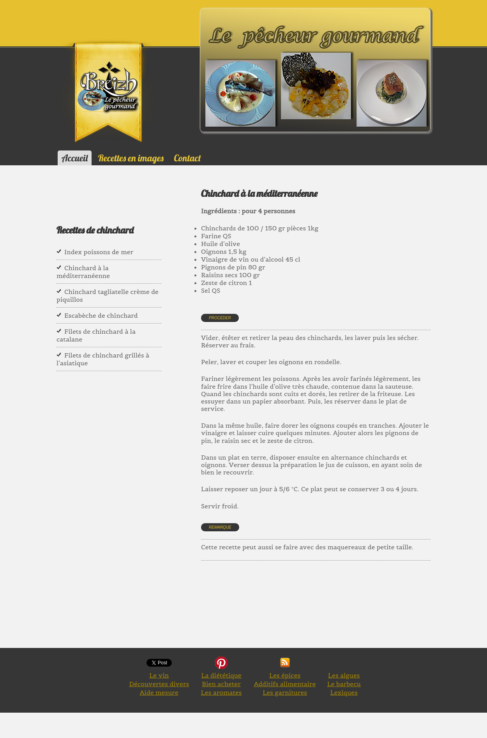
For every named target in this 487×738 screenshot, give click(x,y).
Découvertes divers (159, 684)
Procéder (220, 318)
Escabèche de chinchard (101, 315)
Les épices (284, 675)
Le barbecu (344, 684)
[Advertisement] (343, 613)
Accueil (75, 158)
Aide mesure (159, 692)
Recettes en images (131, 158)
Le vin (159, 675)
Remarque (220, 527)
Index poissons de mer (98, 252)
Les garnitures (285, 692)
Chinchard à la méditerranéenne (83, 272)
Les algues (344, 675)
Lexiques (344, 692)
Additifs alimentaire (285, 684)
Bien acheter (221, 684)
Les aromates (221, 692)
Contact (187, 158)
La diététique (221, 675)
